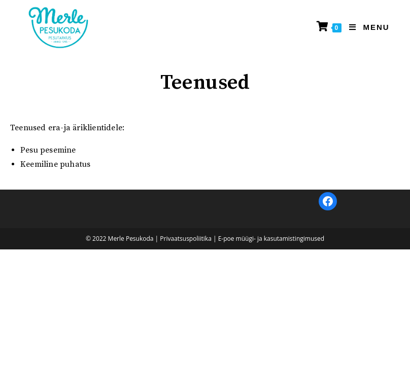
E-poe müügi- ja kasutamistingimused (271, 354)
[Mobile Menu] (365, 27)
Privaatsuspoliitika (185, 354)
